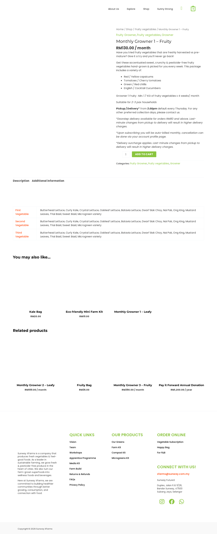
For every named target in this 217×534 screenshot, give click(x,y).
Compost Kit (119, 451)
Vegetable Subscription (170, 440)
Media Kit (74, 461)
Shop (146, 9)
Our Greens (118, 440)
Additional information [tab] (47, 180)
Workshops (75, 451)
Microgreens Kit (120, 456)
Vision (72, 440)
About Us (113, 9)
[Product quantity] (125, 154)
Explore (131, 9)
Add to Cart (144, 154)
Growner (164, 35)
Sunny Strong (165, 9)
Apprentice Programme (82, 456)
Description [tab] (21, 180)
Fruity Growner (125, 35)
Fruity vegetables (144, 29)
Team (72, 445)
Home (119, 29)
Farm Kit (116, 445)
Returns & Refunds (79, 472)
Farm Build (75, 467)
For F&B (161, 451)
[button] (114, 9)
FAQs (72, 477)
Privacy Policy (77, 483)
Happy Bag (163, 445)
